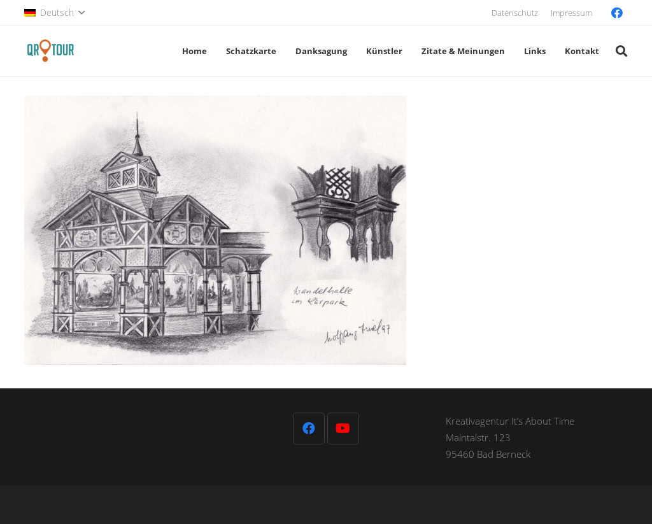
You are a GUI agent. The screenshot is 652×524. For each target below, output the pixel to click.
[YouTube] (343, 428)
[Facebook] (617, 12)
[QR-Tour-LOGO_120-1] (50, 51)
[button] (54, 13)
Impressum (571, 12)
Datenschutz (515, 12)
